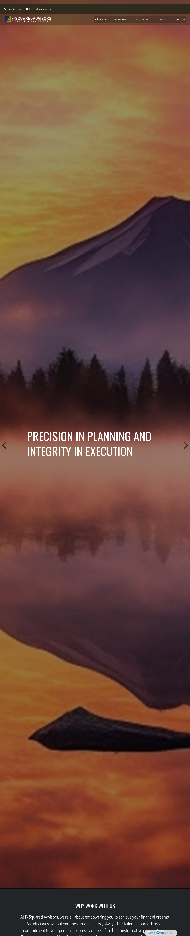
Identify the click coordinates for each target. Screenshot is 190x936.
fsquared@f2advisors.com (38, 5)
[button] (101, 15)
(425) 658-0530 (12, 5)
